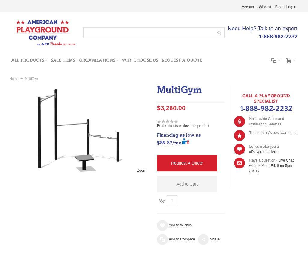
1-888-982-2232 (266, 109)
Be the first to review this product (183, 126)
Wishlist (265, 7)
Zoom (141, 170)
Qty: (162, 200)
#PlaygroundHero (263, 152)
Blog (278, 7)
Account (248, 7)
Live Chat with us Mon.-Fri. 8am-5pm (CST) (271, 165)
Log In (291, 7)
